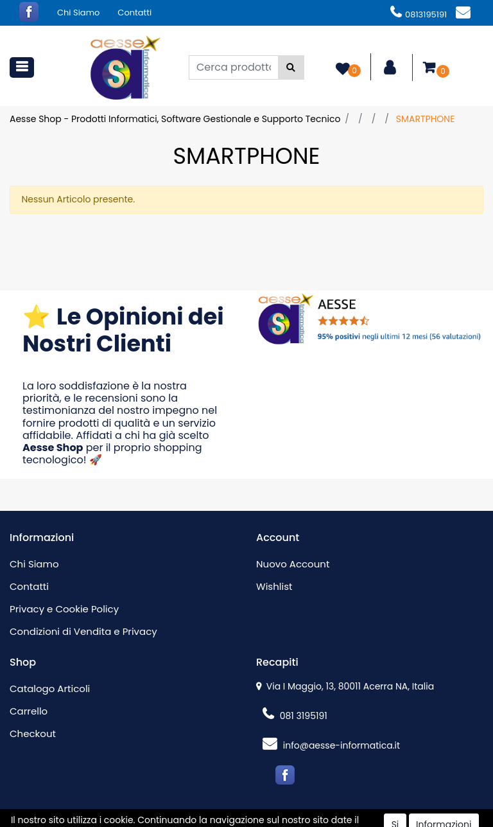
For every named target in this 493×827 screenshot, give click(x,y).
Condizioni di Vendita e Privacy (83, 631)
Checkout (33, 733)
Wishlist (274, 586)
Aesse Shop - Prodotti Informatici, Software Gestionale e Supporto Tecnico (175, 118)
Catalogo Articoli (50, 688)
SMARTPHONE (425, 118)
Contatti (134, 12)
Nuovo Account (292, 564)
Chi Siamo (78, 12)
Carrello (29, 711)
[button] (291, 67)
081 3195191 (295, 715)
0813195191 (418, 14)
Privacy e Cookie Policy (64, 609)
